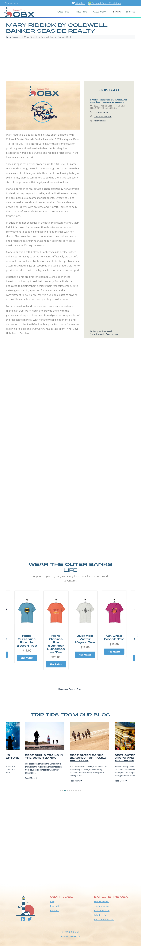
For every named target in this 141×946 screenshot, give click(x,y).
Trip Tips (117, 12)
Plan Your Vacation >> (14, 3)
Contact (54, 905)
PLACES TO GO (63, 12)
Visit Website (100, 120)
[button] (137, 636)
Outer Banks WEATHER (70, 871)
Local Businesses (104, 919)
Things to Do (101, 905)
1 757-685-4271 (101, 112)
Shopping (130, 12)
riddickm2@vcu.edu (102, 116)
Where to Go (101, 901)
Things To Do (81, 12)
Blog (52, 901)
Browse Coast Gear (70, 689)
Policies (54, 910)
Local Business (13, 37)
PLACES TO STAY (99, 12)
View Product (27, 657)
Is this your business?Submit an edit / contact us (104, 333)
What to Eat (101, 915)
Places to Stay (102, 910)
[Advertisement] (70, 61)
